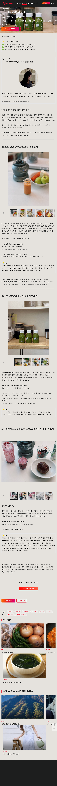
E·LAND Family (35, 769)
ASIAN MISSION (7, 777)
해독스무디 (22, 21)
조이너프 (13, 21)
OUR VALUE (6, 769)
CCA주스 (48, 21)
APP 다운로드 (46, 3)
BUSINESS (31, 3)
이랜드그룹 (8, 3)
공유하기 (21, 601)
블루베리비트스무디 (21, 615)
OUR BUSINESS (7, 774)
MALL (19, 3)
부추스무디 (10, 615)
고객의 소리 (25, 769)
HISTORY (5, 771)
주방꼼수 (5, 21)
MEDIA (16, 777)
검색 (37, 3)
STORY (24, 3)
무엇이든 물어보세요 (27, 774)
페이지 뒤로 (54, 729)
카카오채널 (52, 774)
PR (15, 769)
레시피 (40, 21)
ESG (16, 774)
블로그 (43, 774)
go (46, 769)
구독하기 (41, 777)
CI (3, 780)
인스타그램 (38, 774)
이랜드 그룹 (8, 765)
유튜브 (47, 774)
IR (15, 771)
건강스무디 (32, 21)
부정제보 (24, 771)
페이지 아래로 (54, 725)
